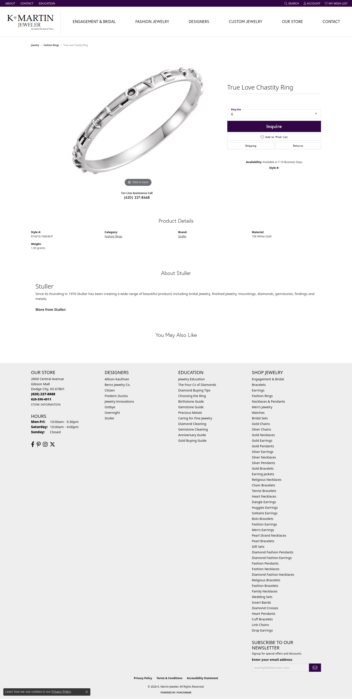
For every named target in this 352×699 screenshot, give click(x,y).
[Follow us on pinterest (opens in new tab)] (39, 444)
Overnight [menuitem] (112, 412)
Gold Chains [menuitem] (261, 424)
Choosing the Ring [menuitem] (192, 396)
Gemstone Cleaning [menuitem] (193, 429)
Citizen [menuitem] (110, 390)
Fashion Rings (51, 45)
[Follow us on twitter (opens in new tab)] (52, 444)
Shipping (251, 145)
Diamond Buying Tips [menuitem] (194, 390)
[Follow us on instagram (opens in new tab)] (45, 444)
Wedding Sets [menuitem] (262, 597)
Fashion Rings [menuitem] (262, 396)
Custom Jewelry (245, 21)
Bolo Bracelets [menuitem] (262, 519)
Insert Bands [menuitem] (261, 602)
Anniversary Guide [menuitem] (192, 435)
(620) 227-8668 (137, 197)
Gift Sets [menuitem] (258, 546)
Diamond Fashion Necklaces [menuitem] (273, 574)
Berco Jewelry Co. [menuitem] (117, 385)
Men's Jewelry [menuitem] (262, 407)
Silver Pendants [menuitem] (263, 463)
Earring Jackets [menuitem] (263, 474)
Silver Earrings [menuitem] (262, 452)
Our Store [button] (292, 21)
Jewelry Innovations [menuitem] (119, 401)
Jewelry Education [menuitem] (191, 379)
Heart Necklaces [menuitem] (264, 496)
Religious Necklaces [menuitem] (267, 479)
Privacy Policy (143, 678)
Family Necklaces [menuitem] (264, 591)
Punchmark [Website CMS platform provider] (184, 692)
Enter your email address (272, 659)
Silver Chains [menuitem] (261, 429)
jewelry (35, 45)
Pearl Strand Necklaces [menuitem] (269, 535)
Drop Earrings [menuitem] (262, 630)
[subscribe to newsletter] (315, 667)
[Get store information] (46, 404)
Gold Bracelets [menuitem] (263, 468)
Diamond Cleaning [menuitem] (192, 424)
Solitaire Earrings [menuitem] (264, 513)
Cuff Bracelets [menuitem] (262, 619)
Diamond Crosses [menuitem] (265, 608)
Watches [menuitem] (258, 412)
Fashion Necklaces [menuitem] (266, 569)
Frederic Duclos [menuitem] (116, 396)
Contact (331, 21)
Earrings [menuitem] (258, 390)
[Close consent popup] (86, 692)
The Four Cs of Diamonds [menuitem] (197, 385)
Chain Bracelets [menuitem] (263, 485)
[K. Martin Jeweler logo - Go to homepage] (30, 21)
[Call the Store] (43, 394)
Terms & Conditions (169, 678)
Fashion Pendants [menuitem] (265, 563)
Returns (298, 145)
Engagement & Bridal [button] (94, 21)
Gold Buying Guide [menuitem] (192, 440)
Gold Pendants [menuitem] (263, 446)
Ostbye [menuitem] (110, 407)
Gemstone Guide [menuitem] (191, 407)
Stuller (182, 236)
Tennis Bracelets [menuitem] (264, 491)
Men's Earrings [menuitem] (263, 530)
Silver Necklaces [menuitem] (264, 457)
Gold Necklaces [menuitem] (263, 435)
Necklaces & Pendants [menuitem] (268, 401)
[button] (291, 3)
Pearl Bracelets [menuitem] (263, 541)
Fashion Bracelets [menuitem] (265, 586)
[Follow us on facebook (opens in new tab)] (32, 444)
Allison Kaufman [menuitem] (117, 379)
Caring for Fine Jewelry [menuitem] (195, 418)
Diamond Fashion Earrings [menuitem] (272, 558)
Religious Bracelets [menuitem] (266, 580)
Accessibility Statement (202, 678)
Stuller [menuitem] (109, 418)
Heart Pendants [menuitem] (263, 613)
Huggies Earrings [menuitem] (265, 507)
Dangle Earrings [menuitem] (264, 502)
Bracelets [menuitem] (259, 385)
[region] (138, 121)
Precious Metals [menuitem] (190, 412)
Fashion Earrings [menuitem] (264, 524)
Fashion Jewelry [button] (152, 21)
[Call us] (41, 399)
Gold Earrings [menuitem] (262, 440)
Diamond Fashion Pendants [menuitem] (272, 552)
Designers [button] (199, 21)
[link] (9, 3)
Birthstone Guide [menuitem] (191, 401)
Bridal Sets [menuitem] (260, 418)
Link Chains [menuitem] (260, 625)
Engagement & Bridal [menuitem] (268, 379)
